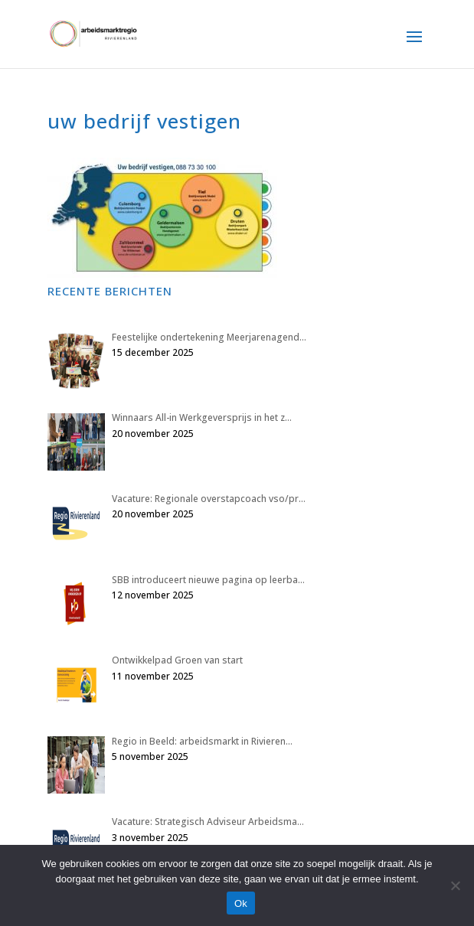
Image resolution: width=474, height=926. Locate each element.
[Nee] (455, 885)
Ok (240, 903)
